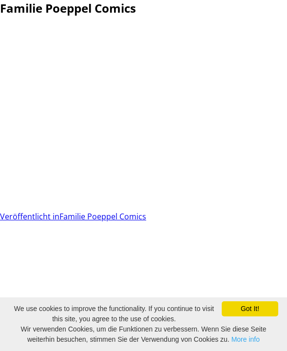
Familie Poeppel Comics (73, 216)
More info (245, 339)
